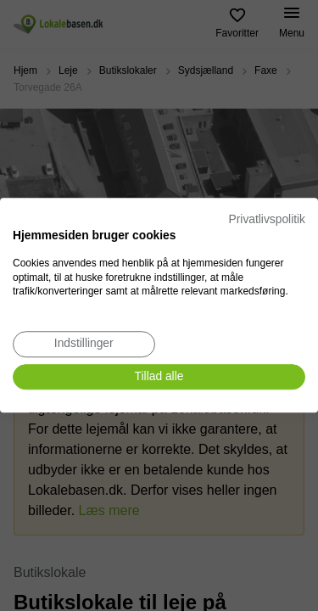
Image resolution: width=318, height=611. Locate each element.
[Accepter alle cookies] (159, 377)
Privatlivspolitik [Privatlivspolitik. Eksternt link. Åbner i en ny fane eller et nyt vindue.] (267, 219)
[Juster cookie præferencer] (84, 344)
